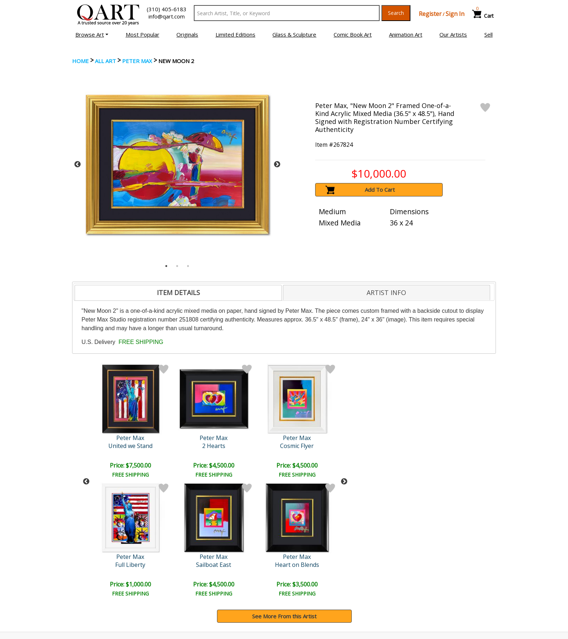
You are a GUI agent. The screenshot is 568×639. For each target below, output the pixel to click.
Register (430, 14)
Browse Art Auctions (99, 571)
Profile (256, 446)
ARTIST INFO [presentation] (386, 292)
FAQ (187, 592)
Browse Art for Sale (98, 581)
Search (396, 12)
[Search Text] (287, 13)
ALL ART (105, 61)
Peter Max (137, 61)
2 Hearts (131, 446)
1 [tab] (166, 266)
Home (80, 61)
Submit (193, 533)
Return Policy (305, 592)
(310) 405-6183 (167, 9)
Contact (191, 581)
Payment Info (306, 571)
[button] (91, 34)
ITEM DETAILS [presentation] (178, 292)
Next (277, 164)
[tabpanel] (177, 164)
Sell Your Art (89, 592)
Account (192, 571)
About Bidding (91, 602)
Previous (77, 164)
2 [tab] (177, 266)
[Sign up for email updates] (126, 533)
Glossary (408, 571)
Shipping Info (305, 581)
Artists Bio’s (412, 581)
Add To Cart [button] (380, 189)
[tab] (178, 293)
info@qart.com (167, 16)
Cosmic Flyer (193, 446)
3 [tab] (188, 266)
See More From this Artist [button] (284, 497)
